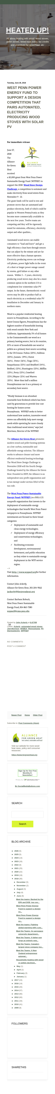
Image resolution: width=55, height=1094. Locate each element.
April (19, 970)
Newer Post (16, 715)
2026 (16, 851)
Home (27, 715)
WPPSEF (25, 631)
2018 (16, 879)
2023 (16, 861)
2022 (16, 865)
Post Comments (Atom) (29, 723)
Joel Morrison (13, 629)
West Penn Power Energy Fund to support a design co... (28, 909)
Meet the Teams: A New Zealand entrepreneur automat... (26, 953)
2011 (16, 1001)
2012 (16, 997)
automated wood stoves (31, 626)
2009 (16, 1008)
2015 (16, 987)
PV (42, 629)
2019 (16, 875)
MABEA (23, 629)
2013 (16, 994)
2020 (16, 872)
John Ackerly (22, 622)
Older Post (37, 715)
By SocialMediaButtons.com (27, 786)
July (19, 892)
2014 (16, 990)
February (21, 973)
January (20, 977)
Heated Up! (27, 30)
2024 (16, 858)
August (20, 889)
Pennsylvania (34, 629)
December (21, 882)
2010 (16, 1004)
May (19, 966)
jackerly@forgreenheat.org (21, 591)
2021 (16, 868)
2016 (16, 983)
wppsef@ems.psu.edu (18, 611)
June (19, 896)
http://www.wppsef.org (24, 572)
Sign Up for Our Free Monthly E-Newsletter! (27, 773)
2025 (16, 854)
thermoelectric (13, 631)
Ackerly (17, 626)
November (21, 885)
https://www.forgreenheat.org (24, 755)
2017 (16, 980)
